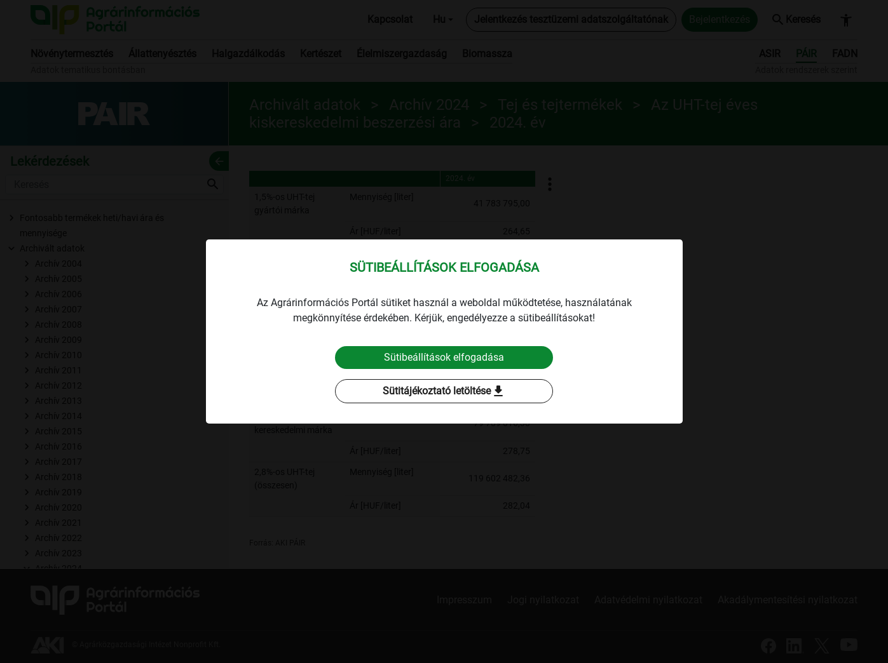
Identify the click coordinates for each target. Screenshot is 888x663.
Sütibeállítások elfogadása (444, 357)
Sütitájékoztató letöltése (444, 391)
